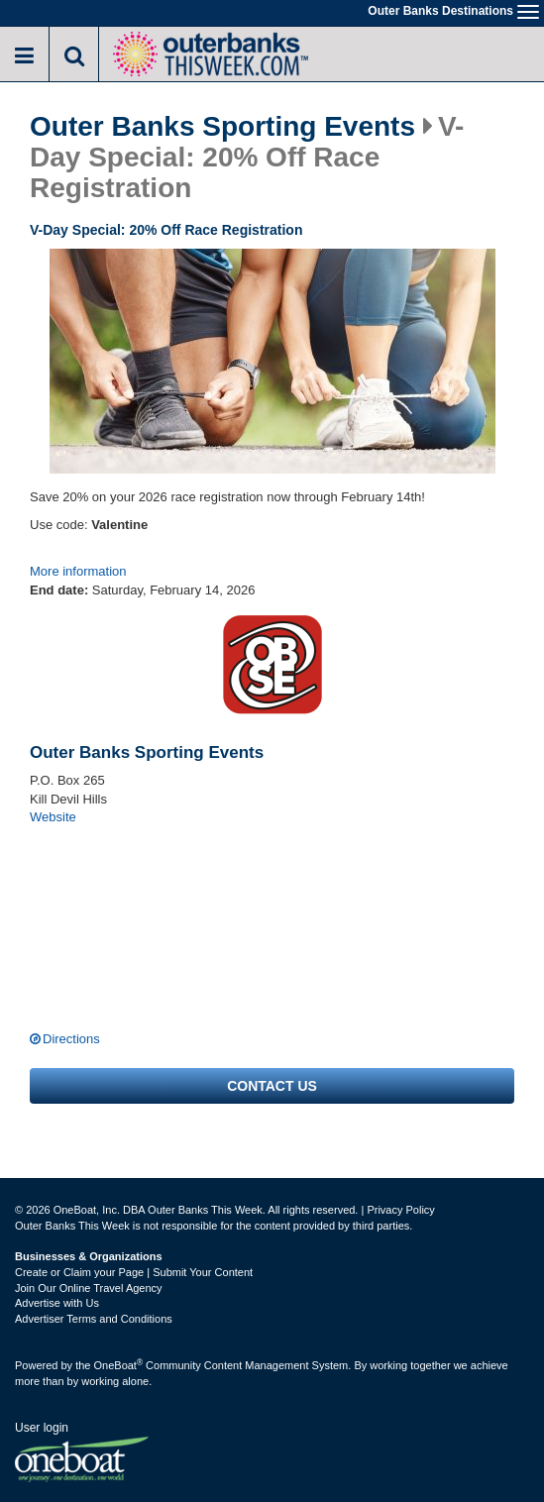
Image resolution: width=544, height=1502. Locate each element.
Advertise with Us (57, 1303)
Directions (71, 1038)
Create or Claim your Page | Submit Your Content (134, 1272)
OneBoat (119, 1365)
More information (78, 571)
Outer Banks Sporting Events (222, 127)
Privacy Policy (400, 1210)
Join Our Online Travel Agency (89, 1288)
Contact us (272, 1086)
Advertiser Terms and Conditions (93, 1319)
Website (53, 816)
